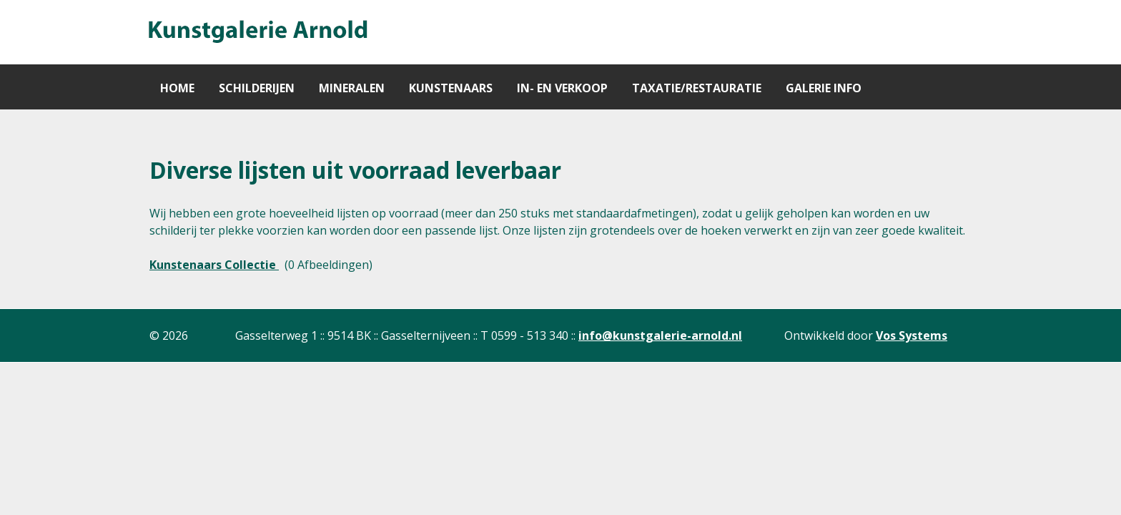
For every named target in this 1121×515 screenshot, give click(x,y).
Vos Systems (911, 335)
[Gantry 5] (256, 32)
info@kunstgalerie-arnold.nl (660, 335)
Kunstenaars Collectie (214, 265)
